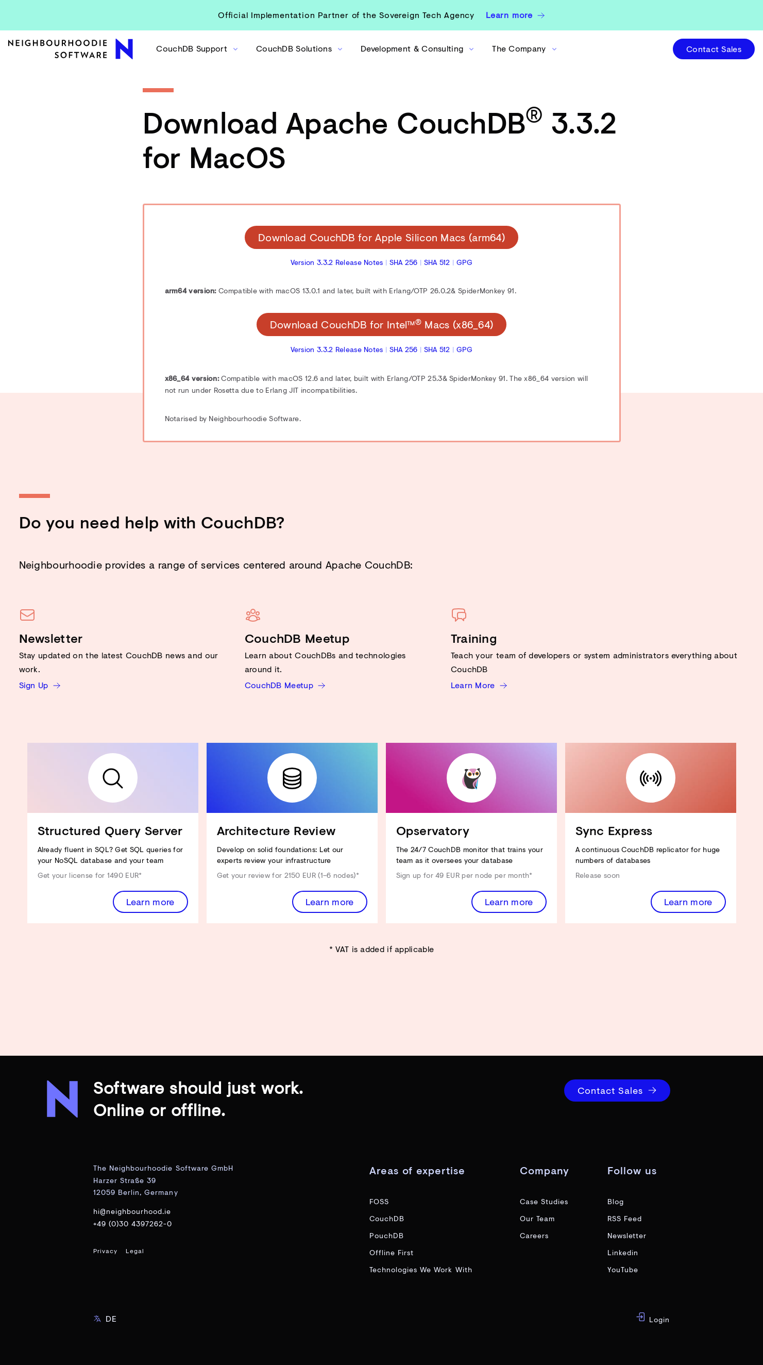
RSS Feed (624, 1218)
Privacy (105, 1250)
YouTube (622, 1269)
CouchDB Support (198, 48)
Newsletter (627, 1235)
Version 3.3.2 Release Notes (337, 262)
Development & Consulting (418, 48)
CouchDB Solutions (300, 48)
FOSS (379, 1201)
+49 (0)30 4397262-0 (133, 1223)
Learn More (479, 685)
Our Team (537, 1218)
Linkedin (622, 1252)
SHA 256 (403, 262)
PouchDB (386, 1235)
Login (653, 1318)
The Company (525, 48)
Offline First (391, 1252)
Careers (534, 1235)
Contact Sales (713, 49)
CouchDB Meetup (285, 685)
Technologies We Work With (420, 1269)
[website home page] (71, 49)
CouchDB (386, 1218)
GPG (464, 262)
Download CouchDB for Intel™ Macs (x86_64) (382, 324)
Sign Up (40, 685)
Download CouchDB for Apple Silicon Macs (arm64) (381, 237)
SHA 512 (437, 262)
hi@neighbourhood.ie (132, 1211)
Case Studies (544, 1201)
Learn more (150, 901)
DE (105, 1318)
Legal (135, 1250)
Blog (615, 1201)
